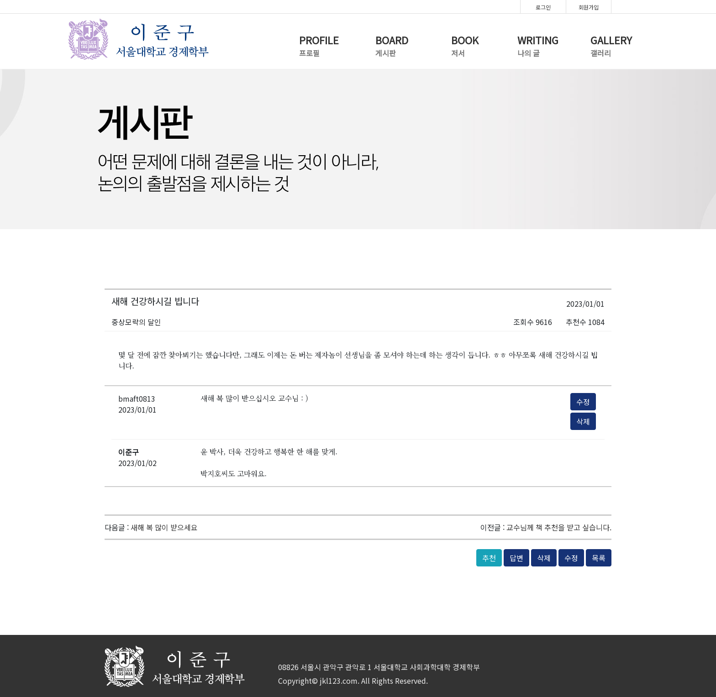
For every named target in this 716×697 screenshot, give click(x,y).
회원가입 (589, 7)
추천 (489, 557)
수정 (583, 401)
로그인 (543, 7)
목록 (598, 557)
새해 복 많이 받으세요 (164, 527)
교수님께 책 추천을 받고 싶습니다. (558, 527)
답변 (516, 557)
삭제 (583, 421)
